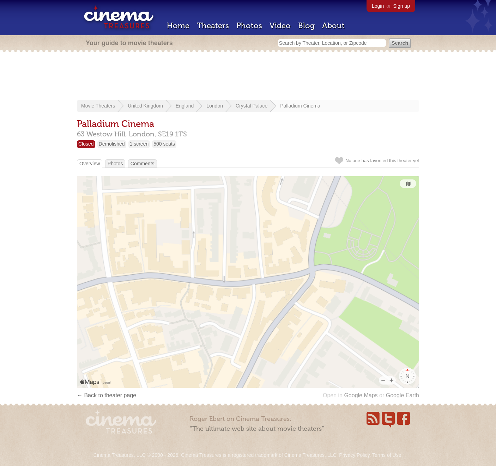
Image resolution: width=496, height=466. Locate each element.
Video (280, 25)
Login (378, 6)
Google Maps (360, 395)
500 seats (164, 144)
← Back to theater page (106, 395)
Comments (143, 163)
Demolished (112, 144)
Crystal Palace (251, 106)
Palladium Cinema (300, 106)
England (185, 106)
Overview (89, 163)
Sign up (401, 6)
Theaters (213, 25)
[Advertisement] (248, 76)
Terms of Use (386, 455)
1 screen (139, 144)
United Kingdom (145, 106)
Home (178, 25)
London (214, 106)
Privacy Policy (354, 455)
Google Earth (402, 395)
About (333, 25)
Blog (306, 25)
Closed (86, 144)
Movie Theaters (98, 106)
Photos (249, 25)
